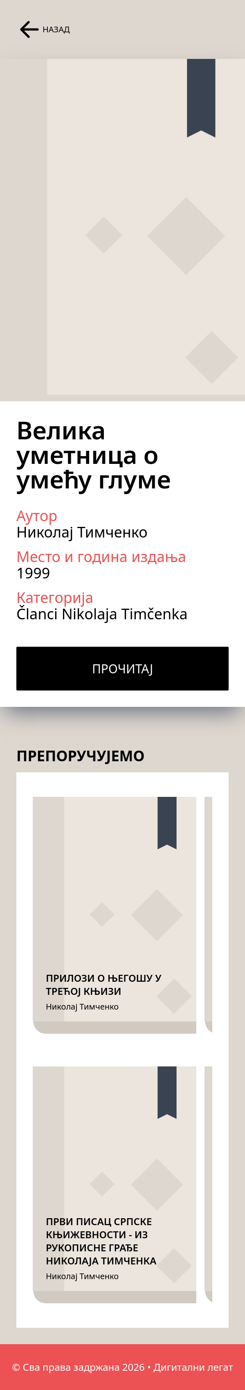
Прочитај (122, 668)
